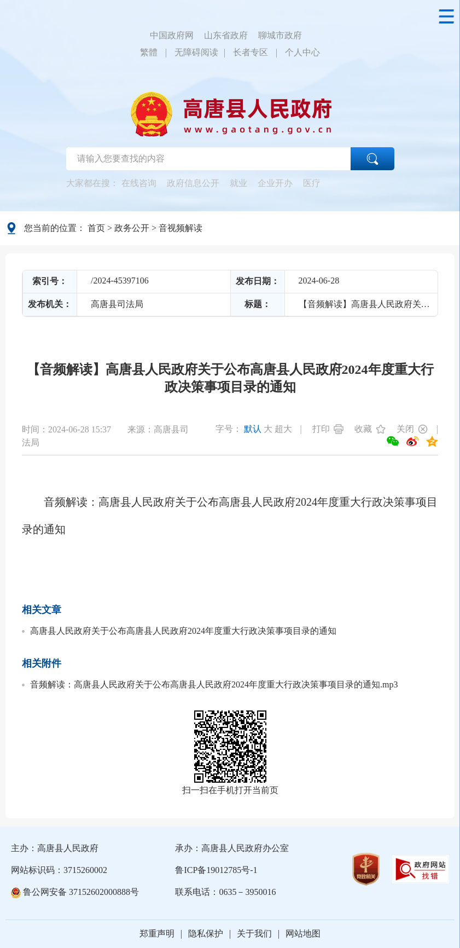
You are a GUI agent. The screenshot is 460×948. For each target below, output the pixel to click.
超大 (283, 428)
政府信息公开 (193, 183)
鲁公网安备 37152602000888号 (75, 892)
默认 (252, 428)
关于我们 (254, 933)
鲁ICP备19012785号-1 (216, 870)
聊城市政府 (280, 35)
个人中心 (302, 52)
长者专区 (250, 52)
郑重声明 (156, 933)
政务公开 (131, 228)
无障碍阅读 (196, 52)
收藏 (363, 428)
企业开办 (275, 183)
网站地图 (303, 933)
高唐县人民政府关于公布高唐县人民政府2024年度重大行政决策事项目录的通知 (183, 630)
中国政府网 (172, 35)
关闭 (405, 428)
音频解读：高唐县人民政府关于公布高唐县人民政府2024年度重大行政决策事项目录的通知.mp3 (214, 684)
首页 (96, 228)
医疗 (312, 183)
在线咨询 (138, 183)
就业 (238, 183)
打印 (321, 428)
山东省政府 (226, 35)
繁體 (149, 52)
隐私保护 (205, 933)
